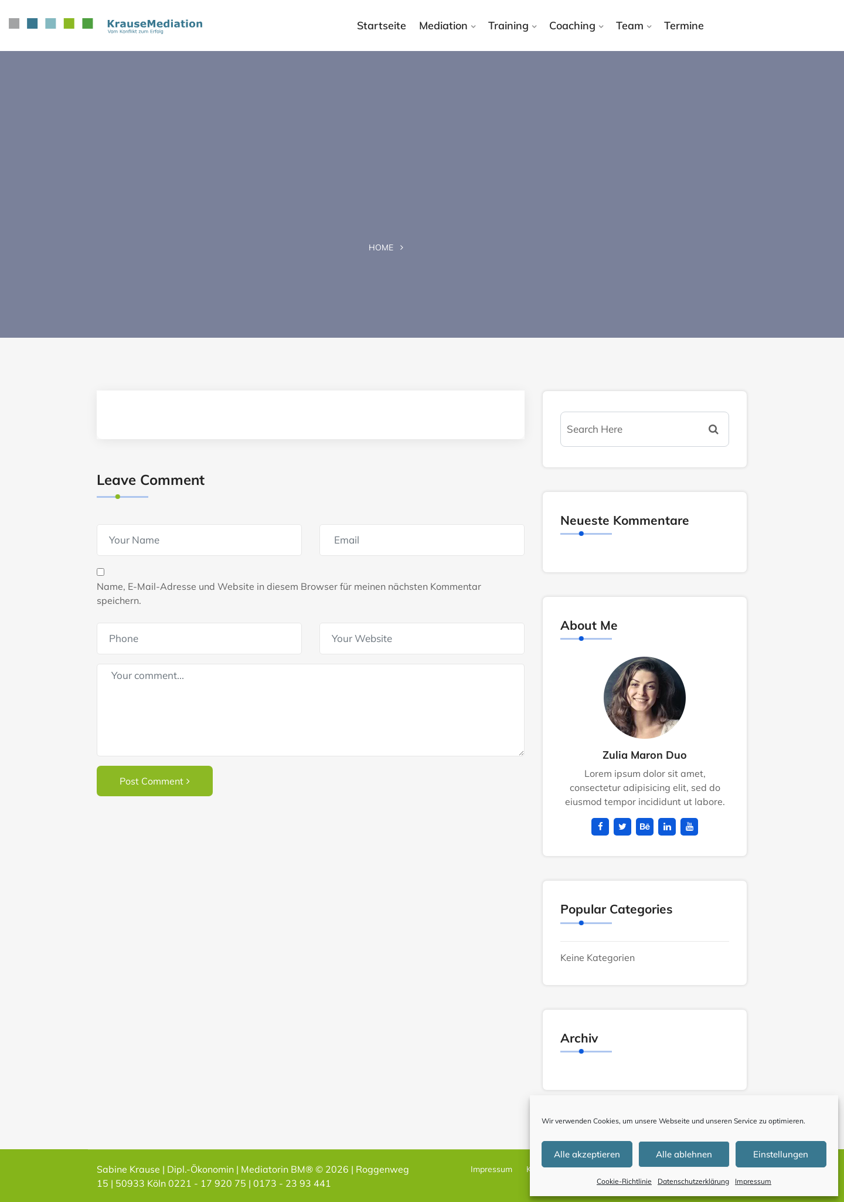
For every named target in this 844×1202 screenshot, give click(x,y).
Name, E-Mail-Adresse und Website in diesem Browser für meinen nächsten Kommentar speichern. (289, 593)
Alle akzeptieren (587, 1154)
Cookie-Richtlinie (624, 1181)
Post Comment (155, 781)
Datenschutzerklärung (693, 1181)
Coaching (572, 25)
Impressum (753, 1181)
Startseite (381, 25)
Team (630, 25)
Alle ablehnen (684, 1154)
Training (508, 25)
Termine (684, 25)
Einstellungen (780, 1154)
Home (381, 247)
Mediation (443, 25)
